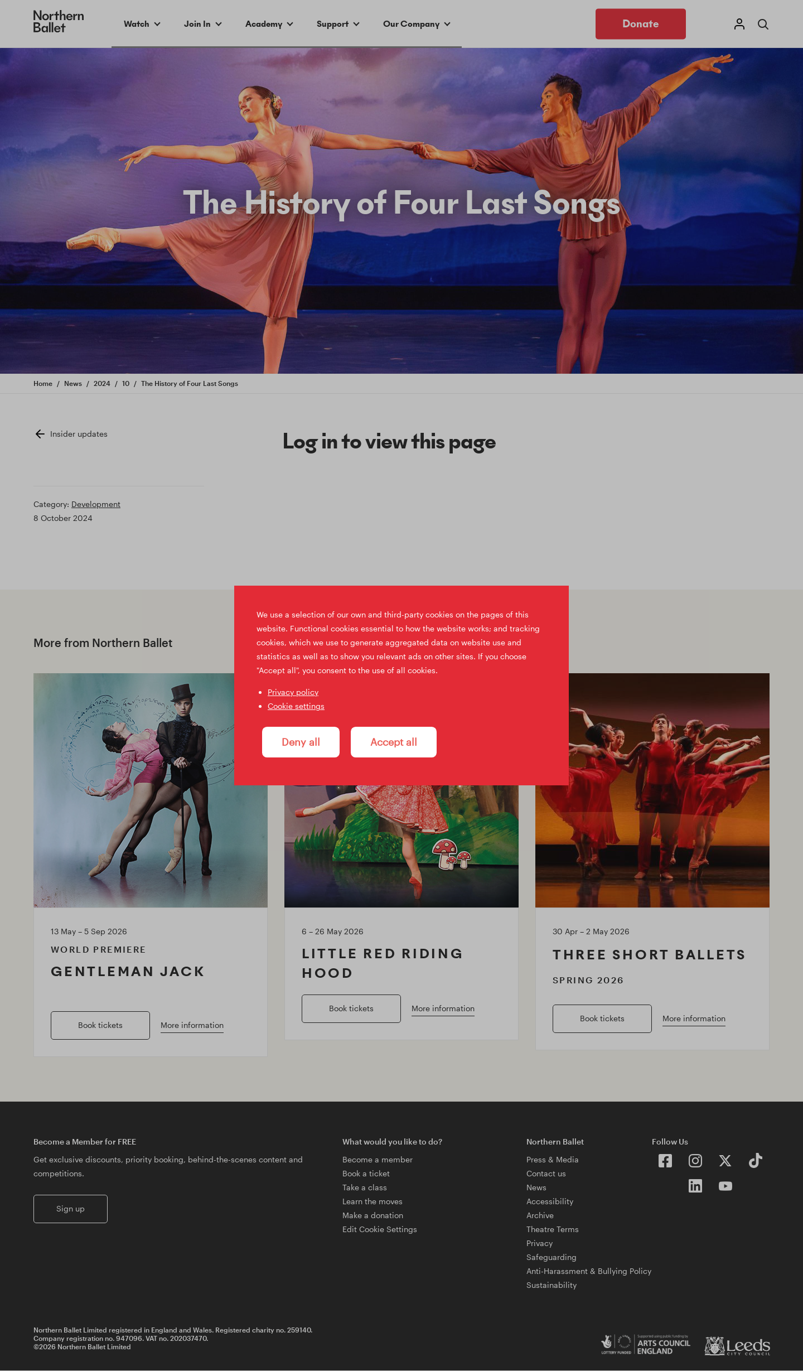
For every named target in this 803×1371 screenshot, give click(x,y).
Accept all (393, 741)
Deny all (301, 741)
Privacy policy (293, 692)
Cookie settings (296, 706)
